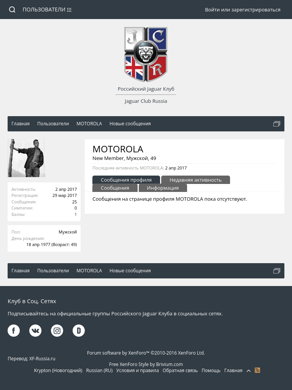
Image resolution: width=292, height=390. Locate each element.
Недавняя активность (196, 179)
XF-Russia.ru (42, 358)
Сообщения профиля (126, 179)
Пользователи (44, 9)
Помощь (211, 370)
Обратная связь (180, 370)
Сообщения (115, 187)
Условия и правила (137, 370)
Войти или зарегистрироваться (242, 9)
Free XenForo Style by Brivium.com (146, 364)
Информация (163, 187)
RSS (257, 370)
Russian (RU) (99, 370)
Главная (233, 370)
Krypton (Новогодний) (58, 370)
